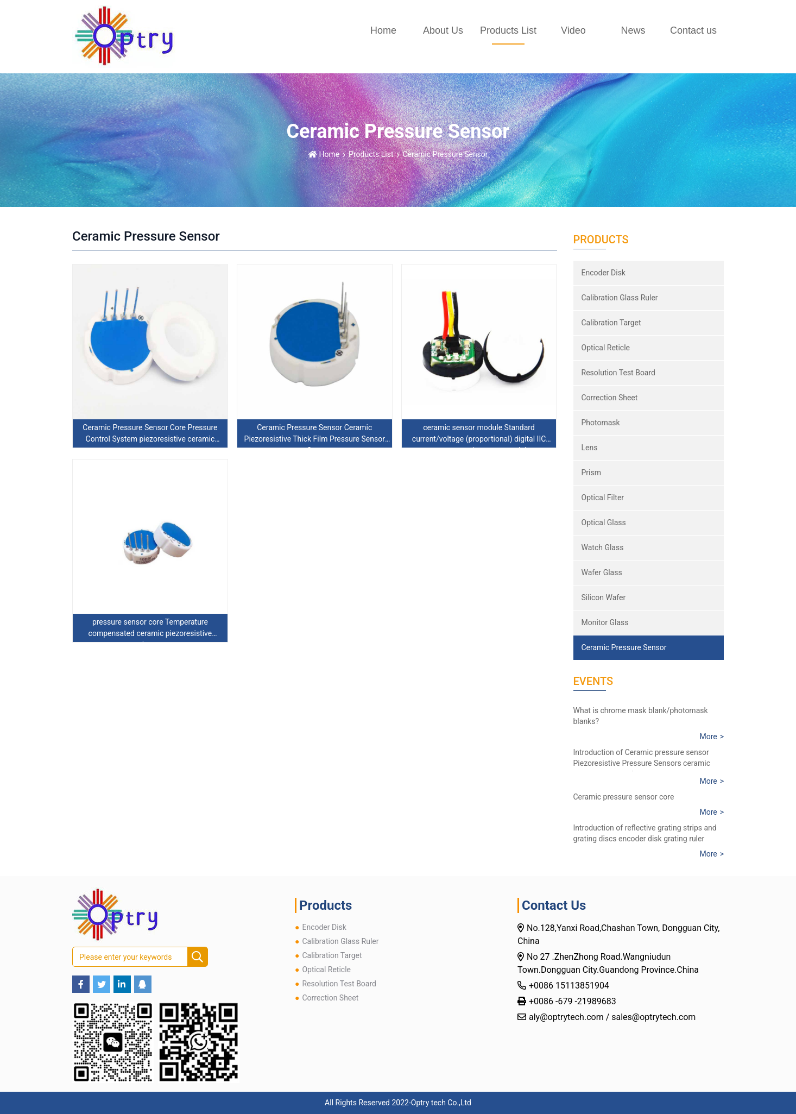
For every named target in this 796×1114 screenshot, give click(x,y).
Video (573, 30)
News (633, 30)
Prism (591, 472)
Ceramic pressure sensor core (623, 796)
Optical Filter (603, 497)
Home (383, 30)
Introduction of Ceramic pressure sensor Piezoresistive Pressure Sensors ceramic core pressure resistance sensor (641, 763)
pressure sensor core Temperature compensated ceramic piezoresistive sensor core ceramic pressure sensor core (150, 633)
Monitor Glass (605, 622)
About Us (443, 30)
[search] (197, 957)
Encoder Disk (604, 272)
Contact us (693, 30)
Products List (508, 30)
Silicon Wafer (604, 597)
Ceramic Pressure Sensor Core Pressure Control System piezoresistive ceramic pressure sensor (150, 439)
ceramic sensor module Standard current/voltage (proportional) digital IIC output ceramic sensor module (479, 439)
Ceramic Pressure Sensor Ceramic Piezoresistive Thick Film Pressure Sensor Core (314, 439)
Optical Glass (604, 522)
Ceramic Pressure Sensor (445, 154)
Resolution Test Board (619, 372)
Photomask (601, 422)
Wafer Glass (602, 572)
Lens (590, 447)
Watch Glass (603, 547)
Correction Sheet (610, 397)
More (708, 736)
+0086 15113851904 (570, 985)
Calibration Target (611, 322)
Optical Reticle (606, 347)
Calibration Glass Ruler (620, 297)
